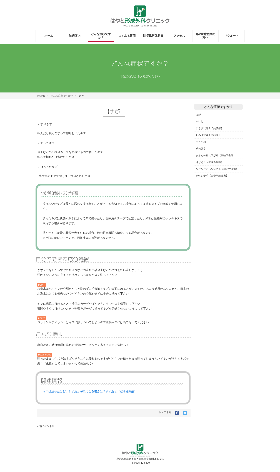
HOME (41, 95)
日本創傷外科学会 (206, 221)
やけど (199, 121)
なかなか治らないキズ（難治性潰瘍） (217, 168)
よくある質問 (127, 35)
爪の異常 (201, 148)
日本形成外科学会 (206, 214)
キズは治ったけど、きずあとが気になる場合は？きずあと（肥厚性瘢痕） (90, 391)
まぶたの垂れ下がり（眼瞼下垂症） (216, 155)
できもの (201, 141)
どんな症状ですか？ (101, 36)
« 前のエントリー (47, 426)
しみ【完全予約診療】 (208, 135)
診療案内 (75, 35)
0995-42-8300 (142, 462)
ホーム (48, 35)
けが (198, 114)
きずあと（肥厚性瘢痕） (209, 162)
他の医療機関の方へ (205, 36)
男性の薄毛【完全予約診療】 (212, 175)
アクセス (179, 35)
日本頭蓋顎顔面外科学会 (209, 228)
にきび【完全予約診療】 (209, 128)
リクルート (231, 35)
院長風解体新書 (153, 35)
